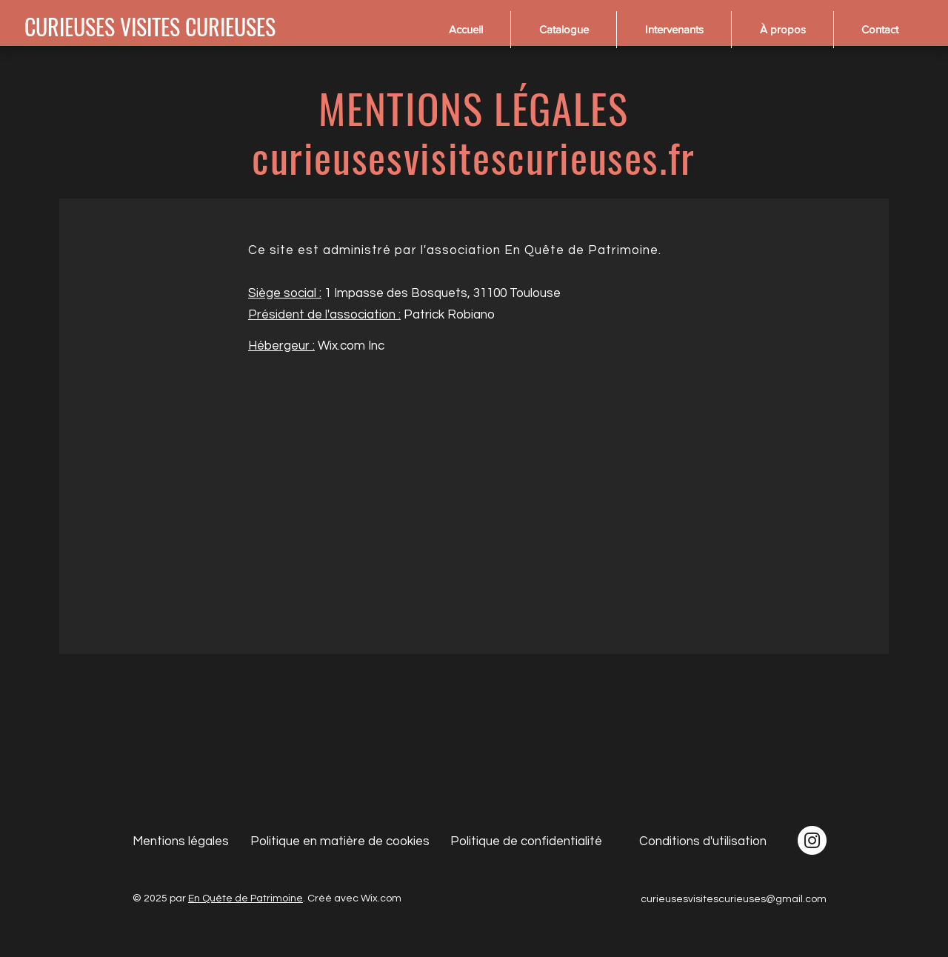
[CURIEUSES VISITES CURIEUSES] (150, 26)
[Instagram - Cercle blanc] (812, 840)
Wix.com (381, 898)
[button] (563, 29)
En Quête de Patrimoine (245, 898)
